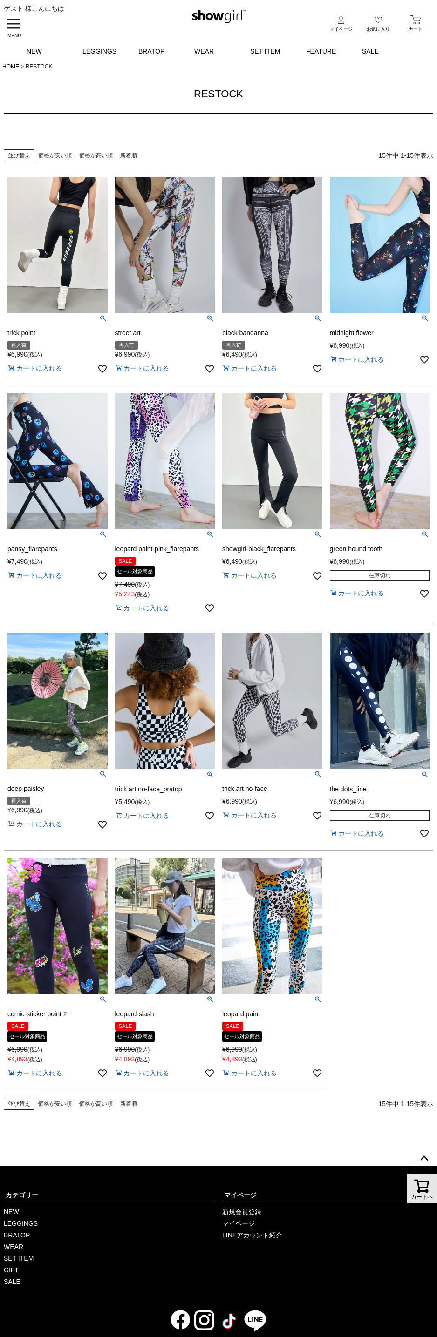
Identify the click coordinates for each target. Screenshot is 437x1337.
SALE (370, 51)
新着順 (128, 155)
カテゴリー (22, 1195)
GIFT (11, 1270)
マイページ (240, 1195)
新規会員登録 (241, 1211)
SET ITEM (265, 51)
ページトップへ (424, 1158)
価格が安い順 (55, 155)
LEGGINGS (99, 51)
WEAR (204, 51)
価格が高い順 (96, 155)
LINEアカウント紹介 (252, 1235)
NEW (34, 51)
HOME (10, 66)
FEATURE (321, 51)
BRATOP (151, 51)
